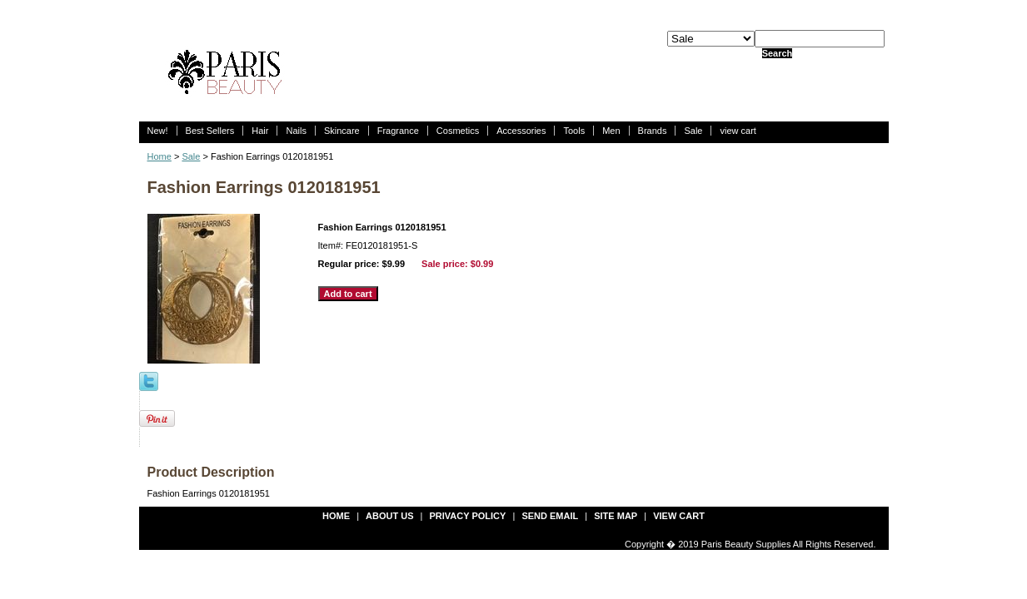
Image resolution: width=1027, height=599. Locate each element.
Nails (296, 131)
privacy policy (468, 516)
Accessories (521, 131)
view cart (737, 131)
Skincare (342, 131)
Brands (652, 131)
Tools (574, 131)
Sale (693, 131)
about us (389, 516)
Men (611, 131)
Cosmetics (457, 131)
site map (615, 516)
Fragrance (398, 131)
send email (549, 516)
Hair (260, 131)
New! (157, 131)
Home (159, 156)
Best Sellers (210, 131)
